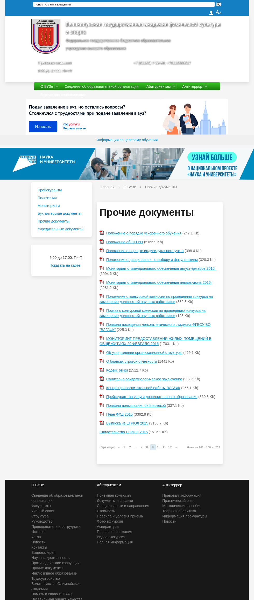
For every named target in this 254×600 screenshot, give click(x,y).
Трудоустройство (45, 578)
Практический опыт (178, 500)
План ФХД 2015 (119, 414)
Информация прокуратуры (184, 516)
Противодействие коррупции (55, 563)
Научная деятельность (50, 558)
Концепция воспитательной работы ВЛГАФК (143, 388)
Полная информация (114, 532)
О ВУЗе (46, 86)
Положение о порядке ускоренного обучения (143, 233)
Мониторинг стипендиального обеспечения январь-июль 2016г (159, 282)
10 (158, 447)
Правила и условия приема (120, 516)
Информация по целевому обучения (127, 140)
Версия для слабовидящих (63, 95)
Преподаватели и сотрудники (55, 526)
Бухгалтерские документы (59, 213)
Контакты (39, 547)
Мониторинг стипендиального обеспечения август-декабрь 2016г (161, 268)
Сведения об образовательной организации (101, 86)
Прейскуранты (50, 190)
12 (170, 447)
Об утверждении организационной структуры (144, 352)
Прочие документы (53, 221)
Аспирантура (108, 526)
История (38, 532)
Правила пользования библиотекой (136, 405)
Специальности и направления (123, 506)
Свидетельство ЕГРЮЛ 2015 (124, 432)
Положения (47, 198)
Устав (36, 537)
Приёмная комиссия (55, 63)
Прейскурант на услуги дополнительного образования (151, 397)
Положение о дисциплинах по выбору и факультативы (152, 260)
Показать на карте (68, 265)
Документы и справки (115, 500)
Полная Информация (115, 542)
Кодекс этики (117, 370)
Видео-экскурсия (111, 537)
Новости (38, 542)
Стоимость (106, 511)
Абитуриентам (158, 86)
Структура (39, 516)
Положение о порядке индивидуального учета (145, 251)
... (136, 447)
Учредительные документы (60, 229)
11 (164, 447)
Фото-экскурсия (110, 521)
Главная (108, 187)
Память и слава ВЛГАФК (52, 594)
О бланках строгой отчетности (131, 361)
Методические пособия (181, 506)
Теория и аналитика (179, 511)
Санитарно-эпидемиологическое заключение (144, 379)
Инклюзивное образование (54, 573)
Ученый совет (42, 511)
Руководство (42, 521)
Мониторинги (49, 206)
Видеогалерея (43, 552)
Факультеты (41, 506)
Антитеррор (192, 86)
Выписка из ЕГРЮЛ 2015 (127, 423)
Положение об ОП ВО (124, 242)
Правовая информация (181, 495)
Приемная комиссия (114, 495)
